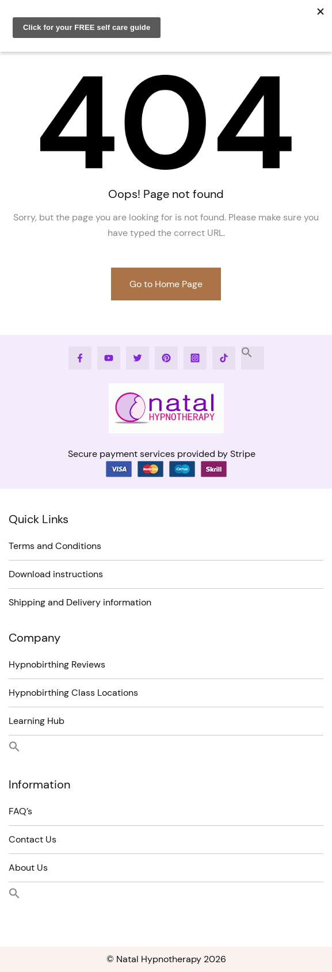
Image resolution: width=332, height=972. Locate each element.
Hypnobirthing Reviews (57, 664)
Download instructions (56, 574)
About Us (28, 868)
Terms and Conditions (55, 546)
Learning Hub (36, 721)
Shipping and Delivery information (80, 602)
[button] (252, 357)
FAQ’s (20, 811)
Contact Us (32, 839)
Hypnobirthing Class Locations (73, 693)
